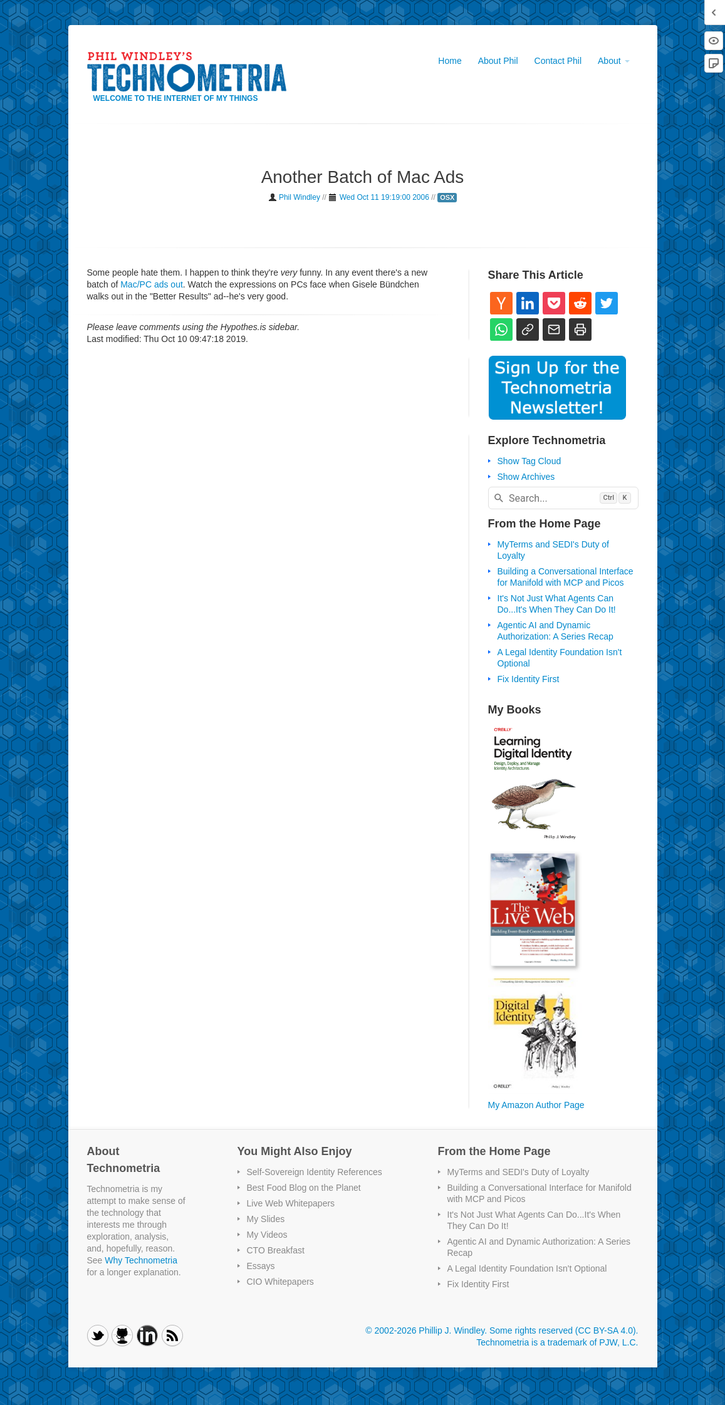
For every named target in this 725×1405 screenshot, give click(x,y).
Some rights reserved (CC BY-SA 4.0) (562, 1330)
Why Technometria (141, 1260)
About (613, 61)
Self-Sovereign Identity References (314, 1172)
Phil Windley (299, 197)
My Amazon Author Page (536, 1105)
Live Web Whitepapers (291, 1203)
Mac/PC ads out (151, 284)
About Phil (498, 61)
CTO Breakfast (276, 1250)
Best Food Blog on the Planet (304, 1188)
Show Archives (526, 477)
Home (449, 61)
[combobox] (563, 498)
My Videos (267, 1235)
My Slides (266, 1219)
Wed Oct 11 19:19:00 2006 (384, 197)
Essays (261, 1266)
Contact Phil (558, 61)
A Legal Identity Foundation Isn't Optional (527, 1268)
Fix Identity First (529, 679)
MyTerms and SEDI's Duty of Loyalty (518, 1172)
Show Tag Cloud (529, 461)
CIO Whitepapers (280, 1282)
